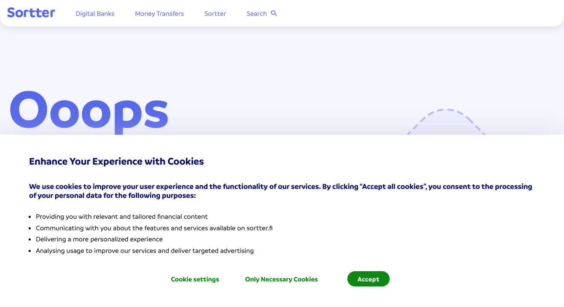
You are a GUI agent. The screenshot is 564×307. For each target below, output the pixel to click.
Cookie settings (195, 279)
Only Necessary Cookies (281, 279)
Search (263, 15)
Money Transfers (160, 15)
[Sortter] (32, 14)
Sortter (217, 15)
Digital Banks (96, 15)
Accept (368, 279)
